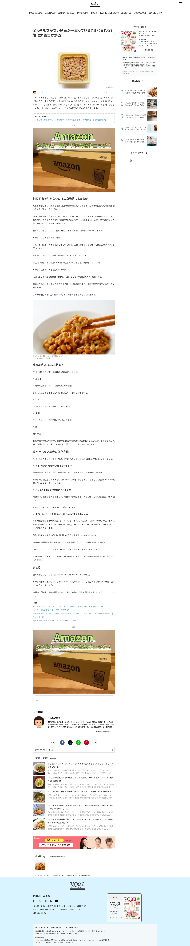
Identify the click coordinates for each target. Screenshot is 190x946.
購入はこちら (149, 50)
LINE (78, 742)
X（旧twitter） (70, 742)
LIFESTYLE (126, 13)
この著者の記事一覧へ (102, 731)
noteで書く (94, 742)
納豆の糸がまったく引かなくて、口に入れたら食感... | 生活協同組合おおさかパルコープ (71, 606)
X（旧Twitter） (71, 889)
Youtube (152, 160)
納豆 (37, 701)
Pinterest (86, 742)
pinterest (145, 160)
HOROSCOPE (140, 13)
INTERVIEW (82, 13)
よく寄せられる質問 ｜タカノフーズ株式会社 (52, 609)
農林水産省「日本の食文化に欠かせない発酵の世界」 (56, 620)
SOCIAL (70, 13)
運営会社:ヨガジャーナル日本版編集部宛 (138, 71)
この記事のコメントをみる (44, 750)
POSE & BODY (35, 13)
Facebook (62, 742)
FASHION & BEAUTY (109, 13)
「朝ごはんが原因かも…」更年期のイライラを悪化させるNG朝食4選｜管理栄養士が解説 (69, 120)
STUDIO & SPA (155, 13)
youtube (87, 889)
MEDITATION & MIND (55, 13)
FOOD (94, 13)
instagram (138, 160)
